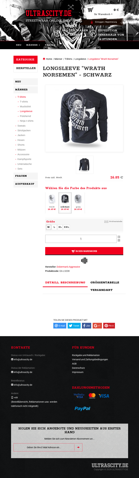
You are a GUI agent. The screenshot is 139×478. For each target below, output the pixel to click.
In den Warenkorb (84, 251)
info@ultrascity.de (23, 359)
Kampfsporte (24, 159)
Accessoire (23, 154)
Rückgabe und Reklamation (86, 355)
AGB (74, 363)
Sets (20, 168)
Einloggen (99, 22)
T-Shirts (68, 59)
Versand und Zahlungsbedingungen (90, 359)
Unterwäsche (25, 164)
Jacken (21, 135)
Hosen (21, 140)
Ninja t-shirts (26, 120)
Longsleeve (80, 59)
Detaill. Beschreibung (65, 282)
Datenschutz (78, 368)
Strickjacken (24, 130)
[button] (33, 45)
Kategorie (25, 59)
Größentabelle (115, 221)
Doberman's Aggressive (68, 266)
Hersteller (26, 68)
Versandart (101, 290)
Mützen (22, 149)
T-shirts (24, 101)
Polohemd (25, 116)
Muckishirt (25, 106)
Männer (58, 59)
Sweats (22, 125)
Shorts (21, 144)
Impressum (77, 372)
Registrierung (111, 22)
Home (49, 59)
